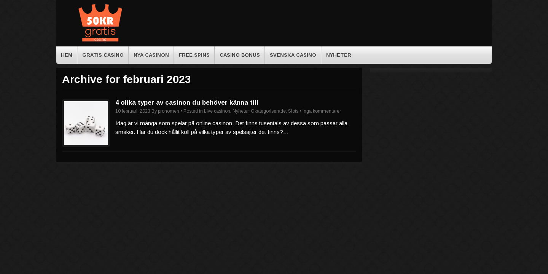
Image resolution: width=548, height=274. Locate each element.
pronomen (168, 111)
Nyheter (338, 55)
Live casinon (217, 111)
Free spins (194, 55)
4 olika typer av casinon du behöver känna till (186, 102)
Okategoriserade (268, 111)
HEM (66, 55)
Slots (293, 111)
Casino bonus (240, 55)
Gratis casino (103, 55)
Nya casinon (151, 55)
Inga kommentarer (322, 111)
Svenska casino (293, 55)
